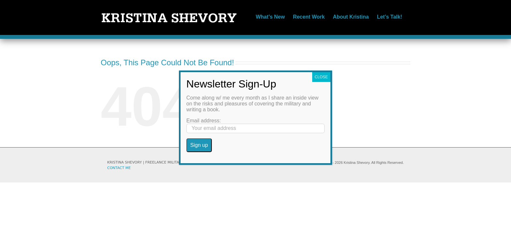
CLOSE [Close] (321, 77)
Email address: (203, 120)
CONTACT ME (119, 168)
